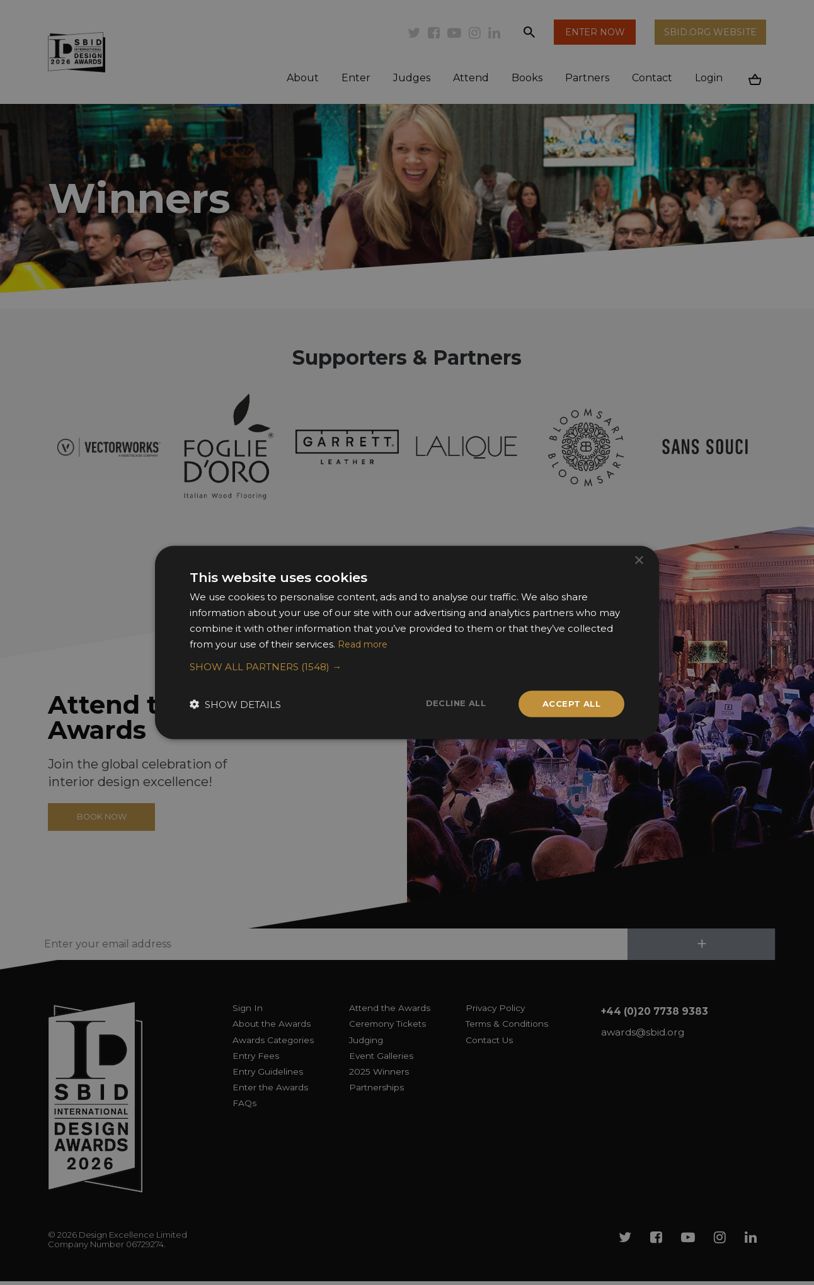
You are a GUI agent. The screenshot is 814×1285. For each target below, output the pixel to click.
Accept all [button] (569, 703)
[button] (407, 665)
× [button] (638, 559)
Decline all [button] (449, 703)
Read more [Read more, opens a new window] (365, 643)
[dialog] (407, 642)
